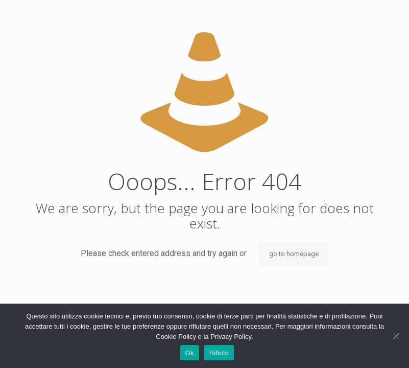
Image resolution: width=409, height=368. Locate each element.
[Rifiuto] (396, 336)
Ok (189, 353)
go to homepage (294, 254)
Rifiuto (219, 353)
